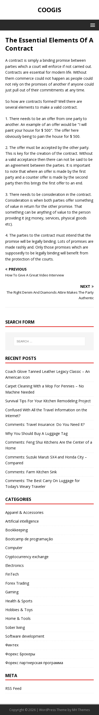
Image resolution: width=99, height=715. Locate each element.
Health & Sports (18, 600)
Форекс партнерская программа (34, 662)
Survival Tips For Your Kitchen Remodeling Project (48, 400)
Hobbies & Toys (19, 609)
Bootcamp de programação (29, 538)
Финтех (11, 644)
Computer (13, 547)
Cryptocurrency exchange (27, 556)
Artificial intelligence (22, 521)
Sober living (15, 627)
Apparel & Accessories (24, 512)
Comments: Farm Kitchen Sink (31, 471)
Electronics (14, 565)
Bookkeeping (16, 529)
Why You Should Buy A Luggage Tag (36, 433)
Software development (24, 636)
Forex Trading (17, 583)
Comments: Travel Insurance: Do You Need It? (44, 424)
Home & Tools (18, 618)
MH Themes (81, 710)
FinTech (12, 574)
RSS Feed (13, 688)
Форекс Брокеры (20, 653)
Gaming (11, 591)
